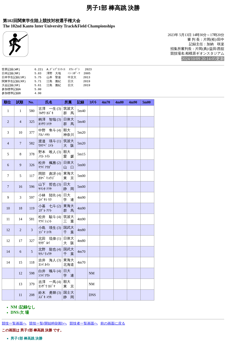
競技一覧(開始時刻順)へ (48, 325)
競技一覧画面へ (14, 325)
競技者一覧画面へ (84, 325)
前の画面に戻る (112, 325)
